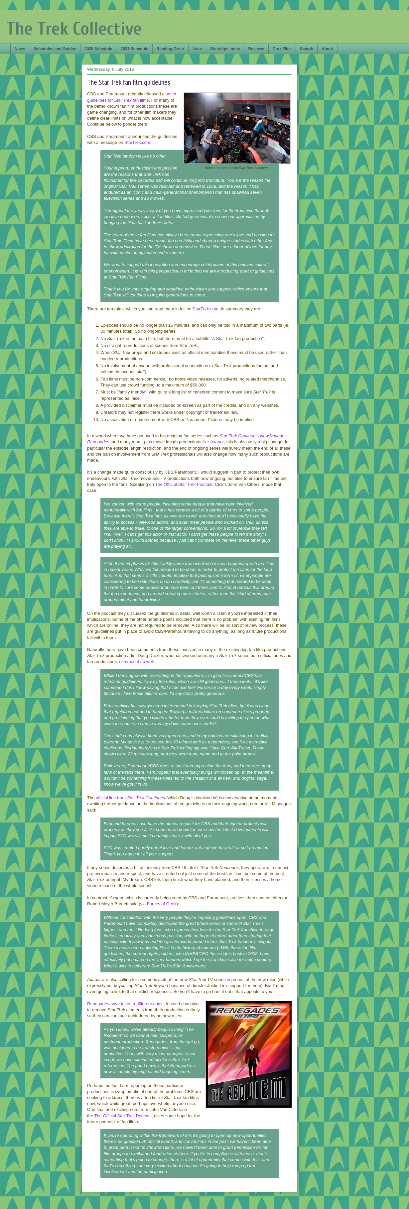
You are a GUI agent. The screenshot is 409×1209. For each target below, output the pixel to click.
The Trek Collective (74, 28)
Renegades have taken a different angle (125, 1003)
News (20, 49)
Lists (197, 49)
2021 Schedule (134, 49)
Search (306, 49)
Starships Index (225, 49)
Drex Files (282, 49)
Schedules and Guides (54, 49)
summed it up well (136, 661)
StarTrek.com (137, 142)
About (327, 49)
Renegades (98, 441)
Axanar (217, 441)
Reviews (256, 49)
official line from (130, 797)
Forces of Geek (162, 903)
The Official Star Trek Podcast (183, 484)
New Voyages (273, 435)
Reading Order (170, 49)
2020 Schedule (98, 49)
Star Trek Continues (238, 435)
